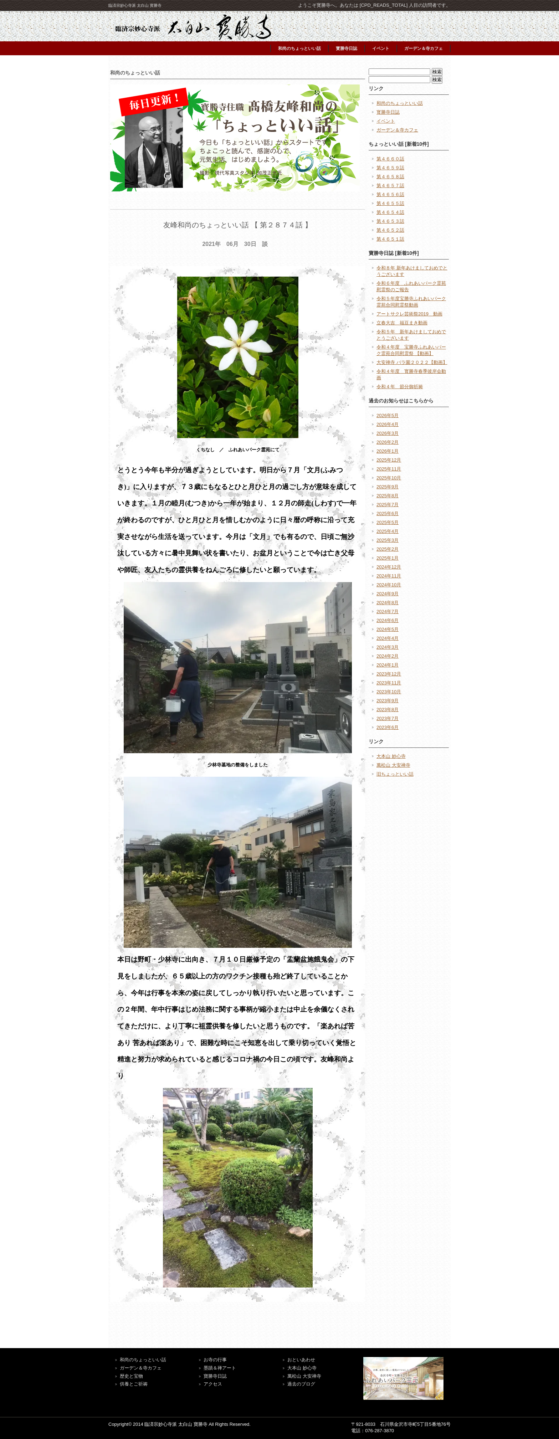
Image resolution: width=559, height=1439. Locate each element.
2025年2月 (387, 549)
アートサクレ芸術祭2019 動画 (409, 314)
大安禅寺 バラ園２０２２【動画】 (411, 362)
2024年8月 (387, 602)
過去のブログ (301, 1384)
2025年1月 (387, 558)
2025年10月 (388, 477)
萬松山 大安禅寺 (393, 765)
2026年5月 (387, 415)
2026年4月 (387, 424)
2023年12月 (388, 674)
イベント (380, 48)
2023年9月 (387, 700)
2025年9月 (387, 486)
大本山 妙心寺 (391, 756)
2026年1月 (387, 451)
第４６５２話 (390, 230)
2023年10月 (388, 691)
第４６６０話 (390, 158)
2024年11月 (388, 576)
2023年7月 (387, 718)
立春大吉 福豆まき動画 (401, 322)
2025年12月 (388, 460)
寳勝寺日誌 (346, 48)
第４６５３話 (390, 221)
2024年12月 (388, 567)
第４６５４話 (390, 212)
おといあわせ (301, 1359)
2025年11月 (388, 469)
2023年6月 (387, 727)
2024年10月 (388, 584)
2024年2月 (387, 656)
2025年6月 (387, 513)
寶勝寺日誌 (215, 1376)
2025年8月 (387, 495)
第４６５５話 (390, 203)
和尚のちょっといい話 (299, 48)
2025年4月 (387, 531)
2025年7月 (387, 504)
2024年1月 (387, 665)
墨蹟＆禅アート (220, 1368)
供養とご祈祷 (134, 1384)
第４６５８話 (390, 176)
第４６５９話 (390, 167)
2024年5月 (387, 629)
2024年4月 (387, 638)
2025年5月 (387, 522)
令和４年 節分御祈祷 (399, 386)
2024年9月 (387, 593)
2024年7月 (387, 611)
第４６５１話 (390, 239)
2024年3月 (387, 647)
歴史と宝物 (131, 1376)
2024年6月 (387, 620)
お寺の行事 (215, 1359)
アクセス (213, 1384)
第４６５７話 (390, 185)
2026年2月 (387, 442)
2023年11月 (388, 682)
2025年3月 (387, 540)
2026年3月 (387, 433)
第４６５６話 (390, 194)
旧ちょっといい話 (395, 774)
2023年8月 (387, 709)
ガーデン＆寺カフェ (423, 48)
